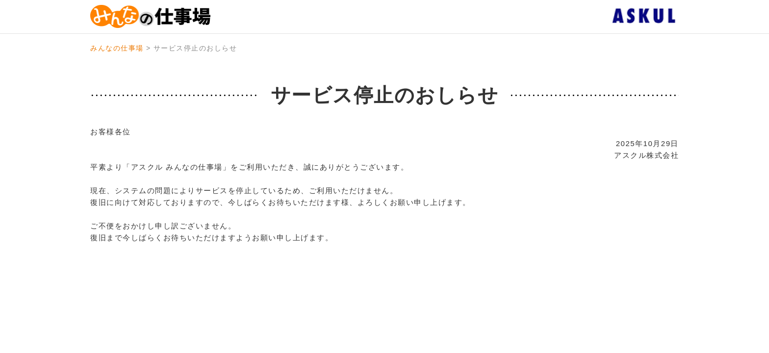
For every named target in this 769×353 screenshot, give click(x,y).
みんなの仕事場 (117, 48)
